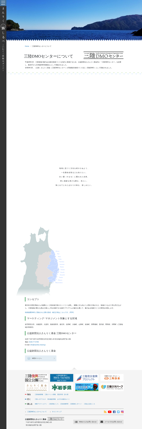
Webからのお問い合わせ (88, 422)
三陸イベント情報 (50, 394)
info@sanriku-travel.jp (38, 345)
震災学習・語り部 (62, 394)
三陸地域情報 (39, 394)
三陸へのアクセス (40, 399)
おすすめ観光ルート (63, 399)
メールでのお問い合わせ (113, 422)
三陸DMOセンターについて (37, 411)
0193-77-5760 (34, 342)
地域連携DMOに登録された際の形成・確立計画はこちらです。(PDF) (49, 312)
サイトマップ (57, 411)
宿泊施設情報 (51, 399)
